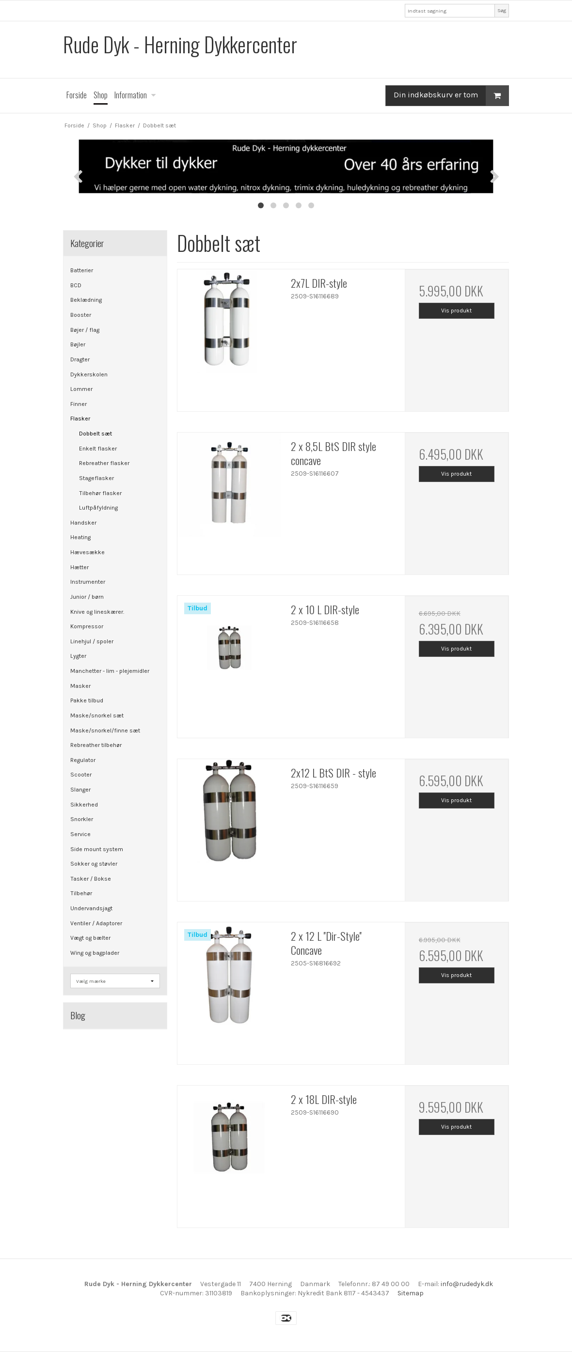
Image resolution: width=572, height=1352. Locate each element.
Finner (78, 404)
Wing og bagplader (94, 952)
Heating (80, 537)
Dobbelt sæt (95, 433)
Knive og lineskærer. (97, 611)
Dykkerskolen (89, 374)
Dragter (80, 359)
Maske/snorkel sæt (97, 715)
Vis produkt (456, 310)
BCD (75, 285)
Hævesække (87, 552)
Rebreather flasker (104, 463)
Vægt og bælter (90, 937)
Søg (501, 10)
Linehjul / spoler (91, 641)
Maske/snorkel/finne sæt (105, 730)
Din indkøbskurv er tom (451, 96)
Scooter (81, 774)
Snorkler (81, 819)
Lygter (78, 656)
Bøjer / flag (84, 329)
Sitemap (410, 1293)
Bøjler (77, 344)
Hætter (79, 567)
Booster (80, 314)
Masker (80, 686)
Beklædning (86, 299)
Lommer (81, 389)
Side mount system (96, 849)
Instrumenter (87, 581)
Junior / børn (87, 596)
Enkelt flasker (98, 448)
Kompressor (86, 626)
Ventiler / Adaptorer (96, 923)
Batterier (81, 270)
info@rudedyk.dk (467, 1284)
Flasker (80, 418)
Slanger (80, 789)
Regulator (82, 760)
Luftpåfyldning (98, 507)
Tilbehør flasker (100, 493)
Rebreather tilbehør (96, 745)
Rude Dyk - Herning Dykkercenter (180, 44)
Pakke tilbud (86, 700)
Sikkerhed (84, 804)
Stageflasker (96, 478)
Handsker (83, 522)
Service (80, 834)
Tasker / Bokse (90, 878)
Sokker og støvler (93, 863)
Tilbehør (81, 893)
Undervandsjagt (91, 908)
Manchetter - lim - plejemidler (109, 671)
